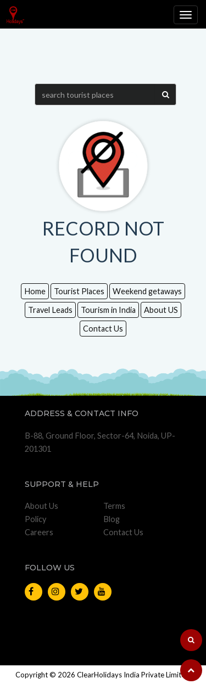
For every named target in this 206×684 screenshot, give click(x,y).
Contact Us (103, 328)
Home (35, 291)
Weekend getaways (147, 291)
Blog (111, 519)
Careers (39, 532)
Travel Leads (50, 310)
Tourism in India (108, 310)
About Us (41, 506)
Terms (114, 506)
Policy (35, 519)
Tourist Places (79, 291)
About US (161, 310)
